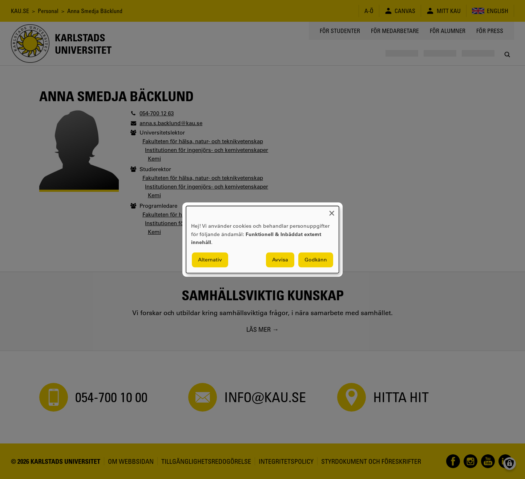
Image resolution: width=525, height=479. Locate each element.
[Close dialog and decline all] (331, 210)
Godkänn (315, 259)
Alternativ (210, 259)
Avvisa (280, 259)
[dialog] (262, 239)
